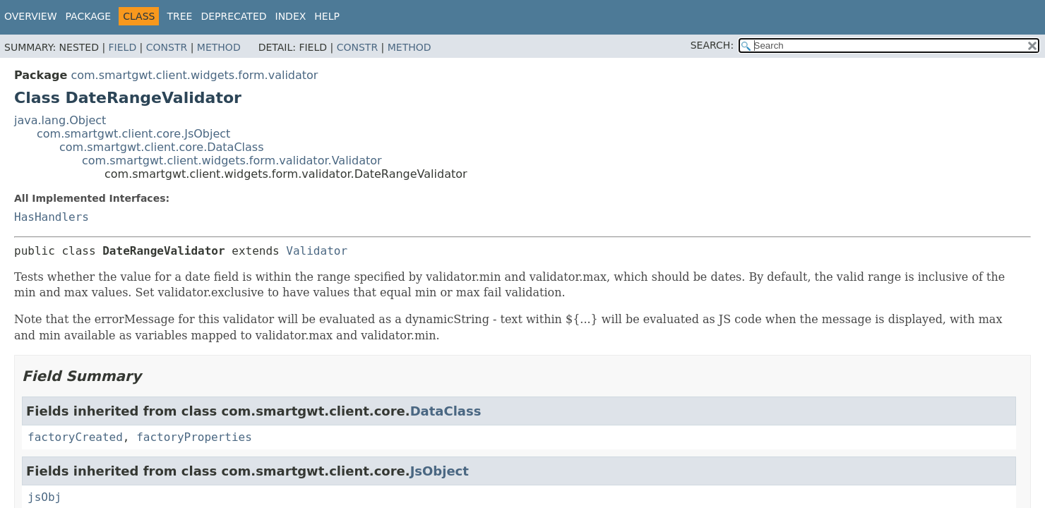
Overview (30, 16)
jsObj (44, 497)
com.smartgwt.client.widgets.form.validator (194, 75)
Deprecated (233, 16)
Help (327, 16)
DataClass (446, 411)
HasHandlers (51, 217)
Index (290, 16)
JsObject (439, 471)
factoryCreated (75, 437)
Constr (166, 47)
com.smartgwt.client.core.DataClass (161, 147)
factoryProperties (194, 437)
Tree (179, 16)
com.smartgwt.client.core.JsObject (133, 133)
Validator (316, 251)
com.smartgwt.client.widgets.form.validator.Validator (232, 160)
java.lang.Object (60, 120)
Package (89, 16)
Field (123, 47)
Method (219, 47)
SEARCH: (712, 45)
